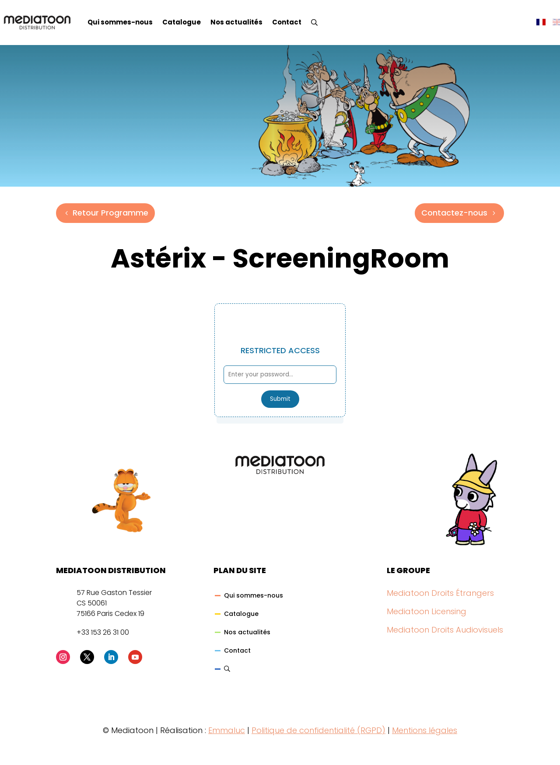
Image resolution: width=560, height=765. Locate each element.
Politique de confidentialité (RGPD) (318, 730)
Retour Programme (110, 212)
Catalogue (181, 22)
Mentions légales (424, 730)
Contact (286, 22)
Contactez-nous (454, 212)
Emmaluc (226, 730)
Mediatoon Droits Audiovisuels (445, 629)
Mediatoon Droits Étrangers (440, 593)
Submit (280, 399)
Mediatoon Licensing (426, 611)
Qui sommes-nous (120, 22)
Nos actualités (236, 22)
